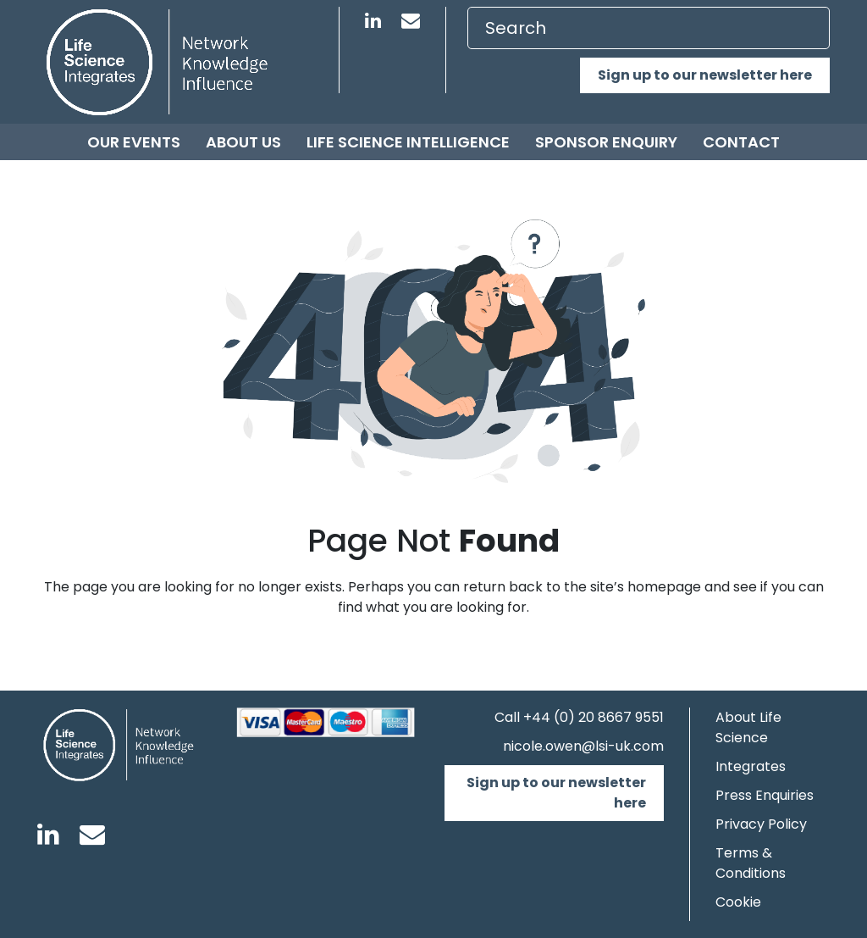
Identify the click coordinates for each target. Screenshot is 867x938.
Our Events (133, 142)
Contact (741, 142)
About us (243, 142)
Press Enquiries (764, 795)
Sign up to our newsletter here (705, 75)
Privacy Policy (761, 824)
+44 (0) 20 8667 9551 (593, 717)
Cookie (738, 902)
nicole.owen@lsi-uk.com (583, 746)
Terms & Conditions (750, 863)
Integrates (750, 766)
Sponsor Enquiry (606, 142)
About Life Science (748, 727)
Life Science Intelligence (408, 142)
